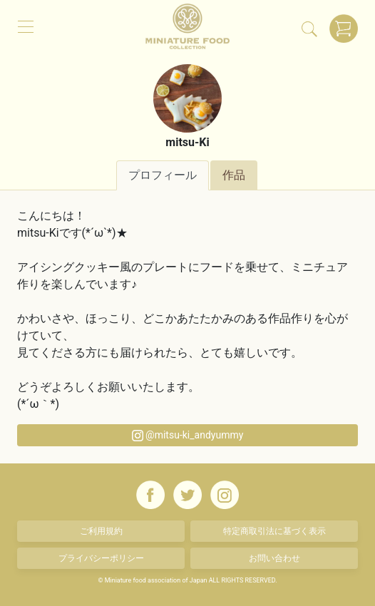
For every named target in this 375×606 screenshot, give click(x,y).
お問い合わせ (274, 558)
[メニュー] (25, 25)
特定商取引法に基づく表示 (274, 531)
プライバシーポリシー (101, 558)
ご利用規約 (101, 531)
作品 (233, 175)
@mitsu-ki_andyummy (188, 435)
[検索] (309, 28)
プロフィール (162, 175)
